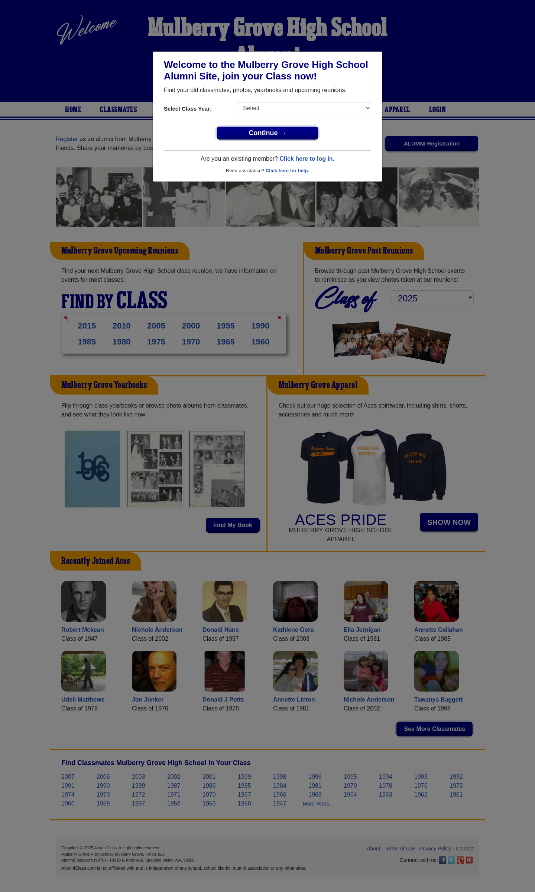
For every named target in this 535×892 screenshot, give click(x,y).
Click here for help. (287, 170)
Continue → (267, 133)
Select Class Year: (188, 108)
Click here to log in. (306, 159)
